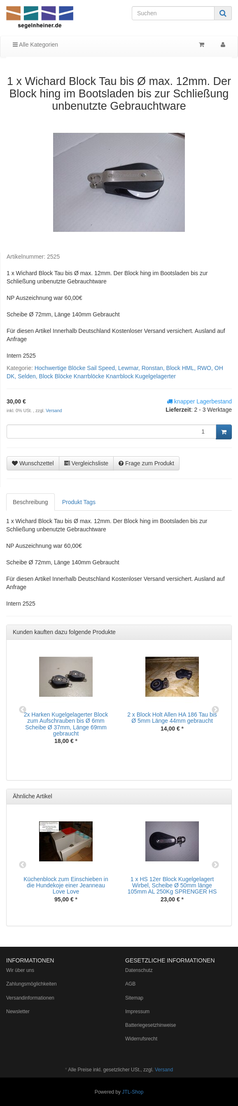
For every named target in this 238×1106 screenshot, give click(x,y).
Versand (54, 410)
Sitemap (134, 998)
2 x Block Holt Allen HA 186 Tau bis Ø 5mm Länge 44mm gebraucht (172, 717)
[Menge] (111, 431)
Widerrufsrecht (141, 1039)
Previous (23, 710)
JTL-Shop (132, 1092)
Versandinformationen (30, 998)
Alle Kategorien (35, 44)
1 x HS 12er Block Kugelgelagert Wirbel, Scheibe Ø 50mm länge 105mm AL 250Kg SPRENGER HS (172, 885)
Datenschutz (139, 970)
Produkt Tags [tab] (79, 502)
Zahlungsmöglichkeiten (31, 984)
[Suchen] (173, 13)
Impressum (137, 1011)
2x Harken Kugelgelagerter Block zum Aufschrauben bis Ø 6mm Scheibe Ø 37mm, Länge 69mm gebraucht (66, 724)
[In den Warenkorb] (224, 431)
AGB (130, 984)
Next (215, 710)
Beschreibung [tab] (30, 502)
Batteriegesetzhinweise (150, 1025)
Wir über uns (20, 970)
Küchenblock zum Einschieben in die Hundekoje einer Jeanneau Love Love (65, 885)
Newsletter (18, 1011)
